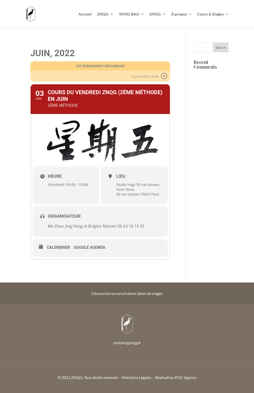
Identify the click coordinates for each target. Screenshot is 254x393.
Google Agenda (89, 247)
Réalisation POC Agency (176, 377)
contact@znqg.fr (127, 342)
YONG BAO (129, 14)
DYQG (155, 14)
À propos (179, 14)
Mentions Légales (136, 377)
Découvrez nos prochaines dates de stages (127, 293)
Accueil (84, 14)
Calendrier (58, 247)
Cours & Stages (210, 14)
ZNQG (103, 14)
